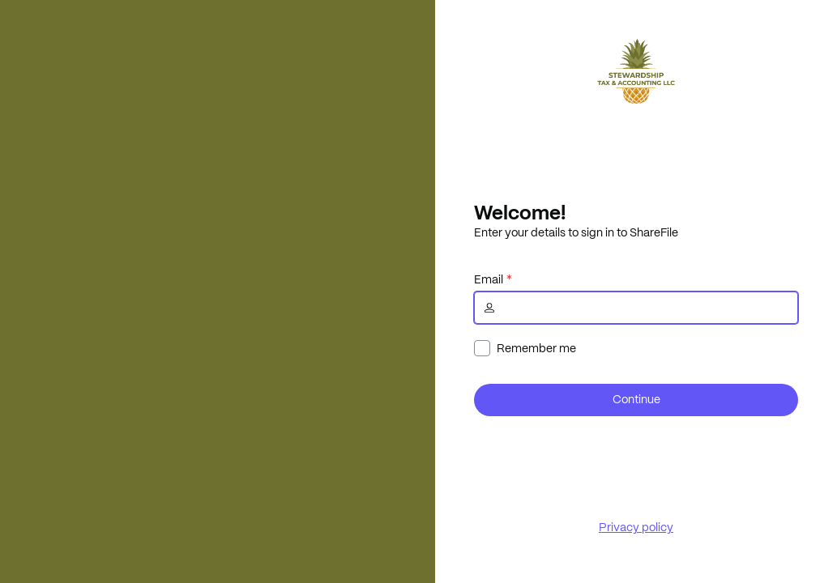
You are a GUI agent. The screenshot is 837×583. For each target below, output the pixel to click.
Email (488, 279)
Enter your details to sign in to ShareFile (576, 232)
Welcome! (520, 212)
